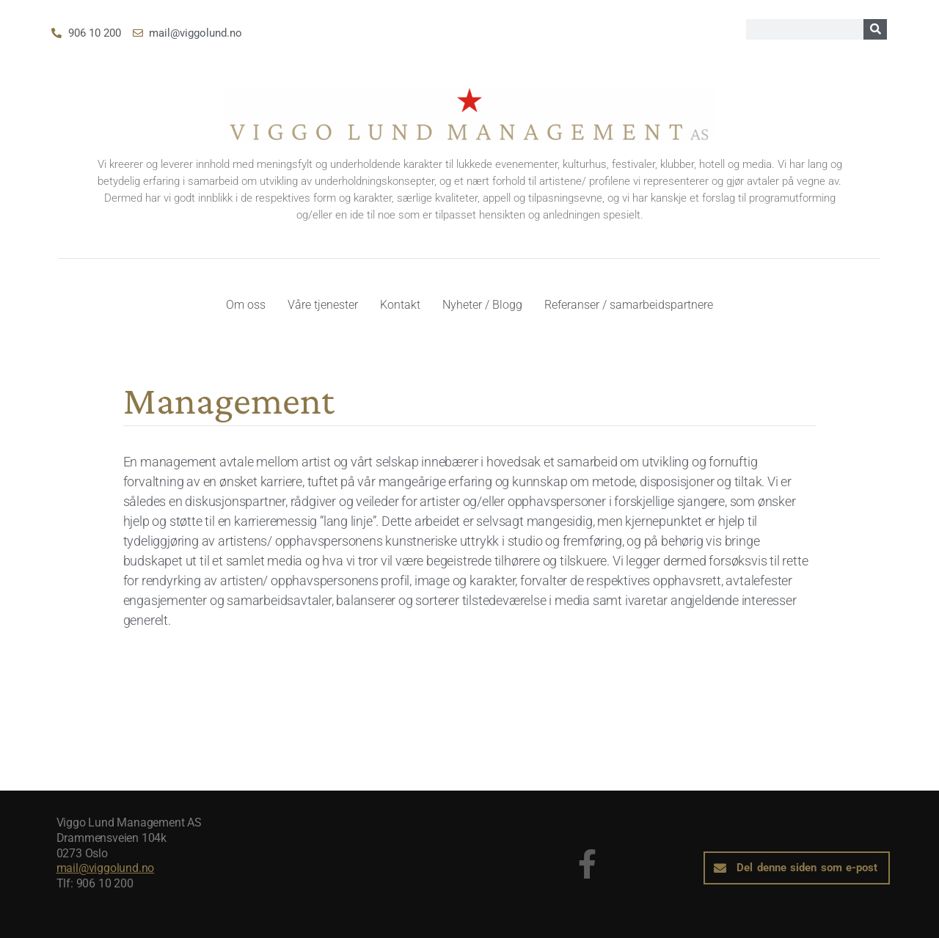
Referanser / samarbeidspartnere (628, 305)
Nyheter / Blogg (482, 305)
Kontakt (400, 305)
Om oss (246, 305)
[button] (797, 867)
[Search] (875, 29)
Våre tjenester (323, 305)
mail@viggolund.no (105, 868)
